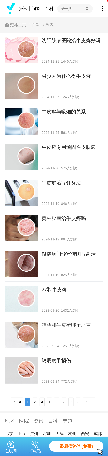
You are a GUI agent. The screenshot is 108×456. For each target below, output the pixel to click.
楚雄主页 (18, 25)
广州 (34, 433)
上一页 (16, 402)
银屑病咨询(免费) (81, 448)
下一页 (89, 402)
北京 (9, 433)
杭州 (72, 433)
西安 (85, 433)
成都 (98, 433)
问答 (36, 8)
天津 (60, 433)
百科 (49, 8)
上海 (21, 433)
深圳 (47, 433)
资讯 (23, 8)
